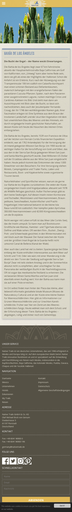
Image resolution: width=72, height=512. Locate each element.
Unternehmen (8, 386)
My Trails (6, 398)
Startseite (6, 378)
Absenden (36, 500)
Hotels (5, 390)
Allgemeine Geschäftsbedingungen (54, 390)
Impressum (43, 382)
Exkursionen (7, 394)
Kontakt (42, 378)
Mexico (5, 382)
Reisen (5, 402)
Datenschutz (44, 386)
